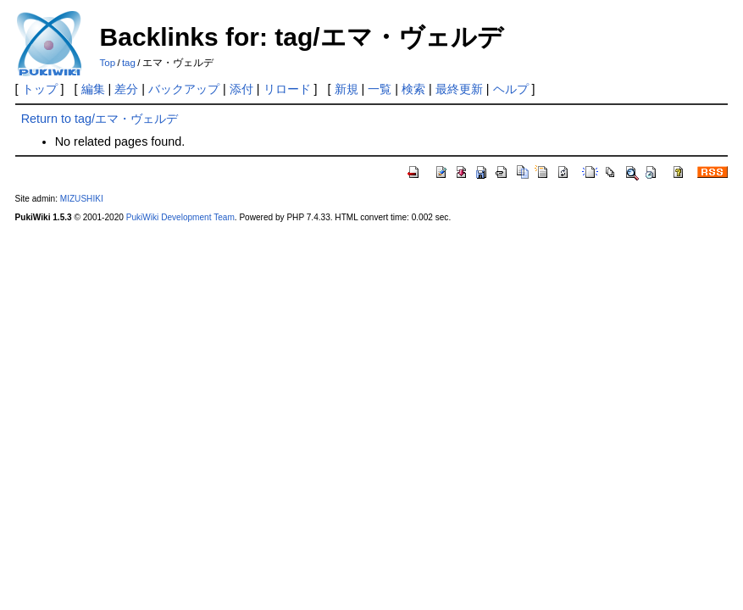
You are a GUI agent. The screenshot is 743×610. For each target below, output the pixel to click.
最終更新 (459, 89)
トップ (40, 89)
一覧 (379, 89)
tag (129, 63)
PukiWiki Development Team (180, 217)
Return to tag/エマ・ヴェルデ (99, 118)
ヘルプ (511, 89)
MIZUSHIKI (81, 198)
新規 (346, 89)
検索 (413, 89)
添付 (241, 89)
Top (108, 63)
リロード (287, 89)
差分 (126, 89)
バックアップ (183, 89)
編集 (93, 89)
